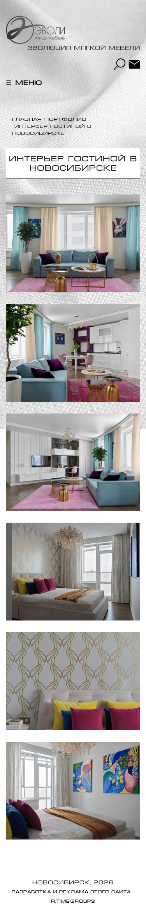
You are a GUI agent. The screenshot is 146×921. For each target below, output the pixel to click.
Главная (27, 119)
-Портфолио (64, 119)
